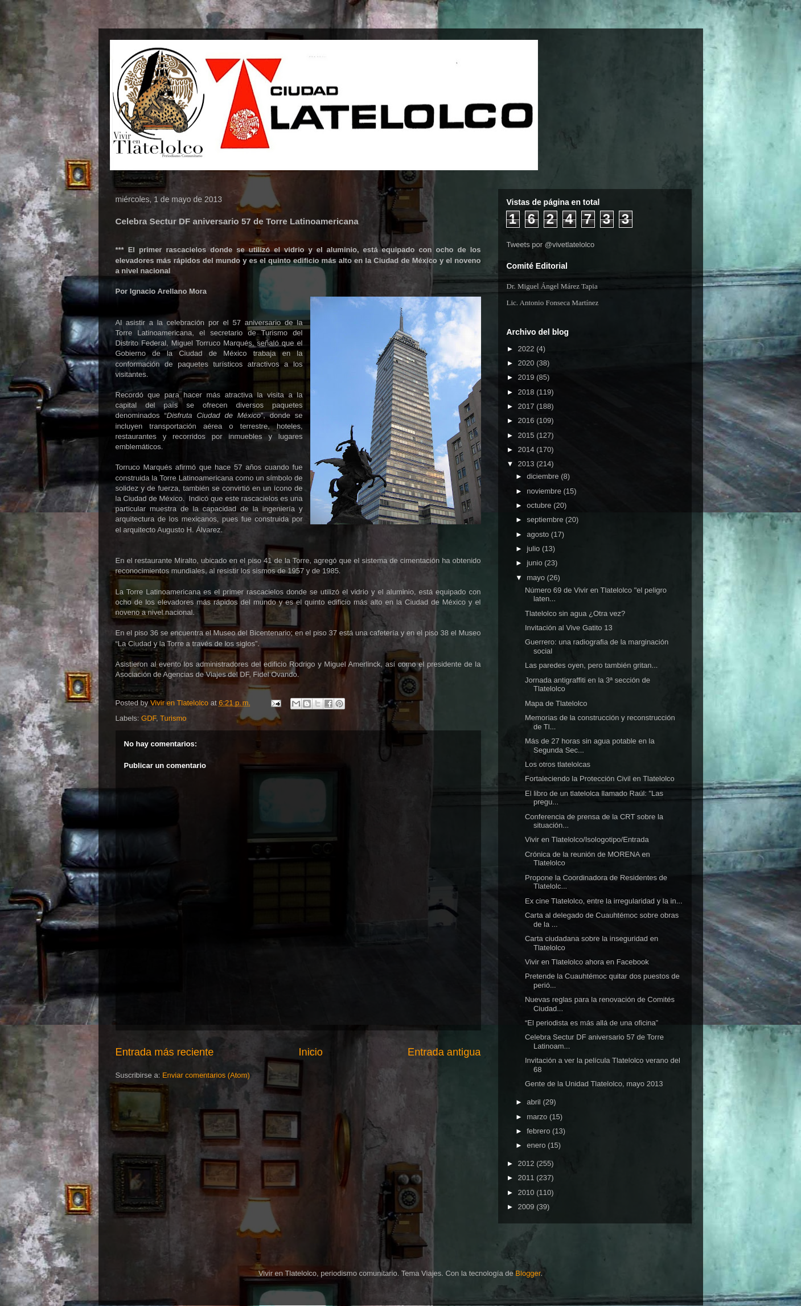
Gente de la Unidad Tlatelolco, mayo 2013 (594, 1083)
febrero (539, 1131)
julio (534, 548)
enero (537, 1145)
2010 (527, 1192)
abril (535, 1102)
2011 (527, 1177)
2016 (527, 420)
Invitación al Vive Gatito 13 (569, 627)
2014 (527, 449)
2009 (527, 1206)
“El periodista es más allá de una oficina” (591, 1022)
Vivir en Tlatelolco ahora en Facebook (587, 962)
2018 (527, 392)
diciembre (544, 476)
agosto (539, 534)
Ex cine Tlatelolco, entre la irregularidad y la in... (604, 901)
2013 (527, 463)
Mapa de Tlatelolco (556, 703)
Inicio (310, 1052)
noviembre (545, 491)
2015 (527, 435)
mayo (537, 577)
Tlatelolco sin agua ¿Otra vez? (575, 613)
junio (535, 562)
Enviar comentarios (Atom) (206, 1075)
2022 (527, 348)
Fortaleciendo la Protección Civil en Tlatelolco (600, 778)
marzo (538, 1116)
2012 (527, 1163)
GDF (148, 718)
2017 (527, 406)
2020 (527, 363)
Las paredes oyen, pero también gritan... (591, 665)
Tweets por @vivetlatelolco (551, 244)
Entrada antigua (444, 1052)
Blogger (527, 1273)
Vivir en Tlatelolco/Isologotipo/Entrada (587, 839)
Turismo (173, 718)
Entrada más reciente (165, 1052)
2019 (527, 377)
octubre (540, 505)
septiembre (546, 519)
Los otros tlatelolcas (557, 764)
